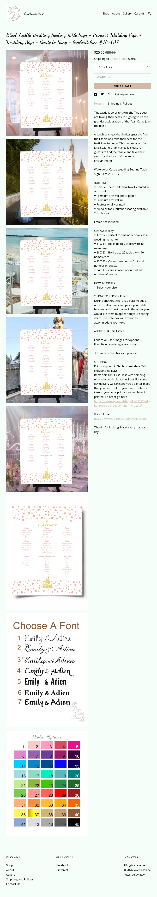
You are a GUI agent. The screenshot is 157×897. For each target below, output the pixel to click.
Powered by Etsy (134, 875)
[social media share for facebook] (96, 94)
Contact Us (13, 884)
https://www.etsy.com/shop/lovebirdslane (120, 419)
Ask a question (124, 94)
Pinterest (62, 870)
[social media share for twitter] (103, 94)
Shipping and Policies (19, 879)
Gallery (127, 13)
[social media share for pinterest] (109, 94)
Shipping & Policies (120, 103)
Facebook (62, 865)
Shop (106, 13)
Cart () (139, 13)
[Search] (149, 14)
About (116, 13)
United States (118, 59)
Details (99, 103)
